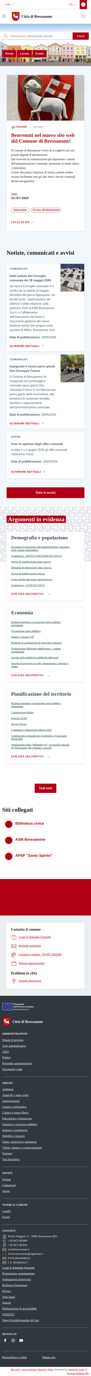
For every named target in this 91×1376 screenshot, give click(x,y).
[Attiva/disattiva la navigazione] (4, 16)
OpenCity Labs (76, 1369)
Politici (6, 1057)
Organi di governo (13, 1040)
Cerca (80, 36)
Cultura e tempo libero (15, 1112)
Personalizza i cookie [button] (14, 1357)
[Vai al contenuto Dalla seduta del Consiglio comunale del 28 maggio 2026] (26, 344)
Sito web (15, 1369)
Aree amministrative (14, 1045)
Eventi (40, 53)
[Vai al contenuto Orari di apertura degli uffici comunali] (29, 470)
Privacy (6, 1291)
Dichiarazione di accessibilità (19, 1308)
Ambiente (8, 1089)
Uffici (5, 1051)
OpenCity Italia (45, 1369)
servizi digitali (29, 1369)
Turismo (7, 1153)
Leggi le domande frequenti (18, 1267)
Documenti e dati (12, 1069)
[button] (9, 4)
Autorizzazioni (11, 1101)
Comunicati (9, 1185)
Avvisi (6, 1191)
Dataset (6, 1302)
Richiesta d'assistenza (14, 1285)
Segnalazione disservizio (16, 1279)
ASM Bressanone (30, 839)
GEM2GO (8, 1314)
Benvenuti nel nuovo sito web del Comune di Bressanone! (43, 138)
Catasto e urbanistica (14, 1106)
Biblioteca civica (29, 823)
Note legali (8, 1296)
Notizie (19, 127)
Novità (9, 53)
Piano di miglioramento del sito (20, 1320)
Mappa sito (48, 1357)
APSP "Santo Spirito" (33, 855)
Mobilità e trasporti (13, 1136)
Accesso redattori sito (78, 1373)
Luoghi (6, 1211)
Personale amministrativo (17, 1063)
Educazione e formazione (17, 1118)
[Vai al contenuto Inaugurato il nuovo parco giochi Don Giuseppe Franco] (26, 422)
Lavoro (24, 53)
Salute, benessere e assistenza (19, 1141)
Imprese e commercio (15, 1130)
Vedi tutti (45, 788)
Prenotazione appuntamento (18, 1273)
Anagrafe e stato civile (15, 1095)
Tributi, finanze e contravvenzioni (22, 1147)
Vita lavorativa (11, 1159)
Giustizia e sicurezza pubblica (19, 1124)
